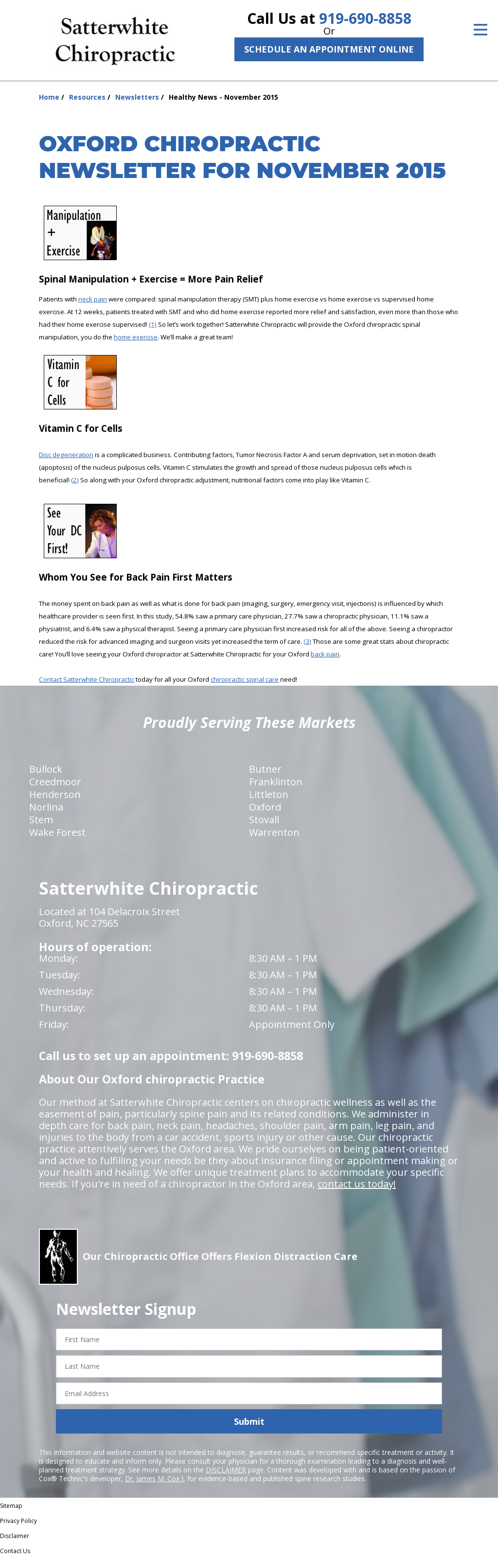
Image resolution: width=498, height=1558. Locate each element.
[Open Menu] (480, 29)
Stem (41, 819)
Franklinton (275, 781)
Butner (265, 769)
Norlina (46, 807)
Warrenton (274, 832)
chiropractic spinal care (245, 679)
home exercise (136, 337)
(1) (153, 324)
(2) (75, 480)
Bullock (45, 769)
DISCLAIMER (226, 1469)
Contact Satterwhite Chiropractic (86, 679)
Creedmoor (55, 781)
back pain (325, 654)
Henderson (55, 794)
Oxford (265, 807)
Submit (249, 1421)
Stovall (264, 819)
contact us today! (357, 1183)
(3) (307, 641)
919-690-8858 (365, 18)
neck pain (92, 299)
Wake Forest (57, 832)
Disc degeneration (66, 454)
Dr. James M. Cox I (154, 1478)
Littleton (268, 794)
